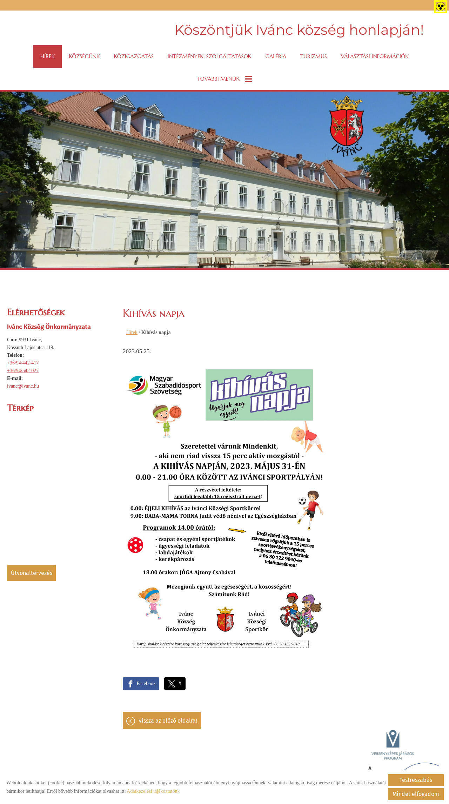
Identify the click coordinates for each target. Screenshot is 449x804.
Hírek (47, 56)
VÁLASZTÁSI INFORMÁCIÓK (375, 56)
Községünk (84, 56)
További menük (224, 78)
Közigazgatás (134, 56)
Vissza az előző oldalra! (168, 720)
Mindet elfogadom (416, 794)
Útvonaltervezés (31, 573)
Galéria (276, 56)
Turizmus (313, 56)
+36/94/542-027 (23, 370)
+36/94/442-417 (23, 363)
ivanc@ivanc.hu (23, 386)
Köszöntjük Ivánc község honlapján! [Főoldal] (299, 29)
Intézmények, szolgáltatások (210, 56)
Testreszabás (416, 780)
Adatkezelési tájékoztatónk (153, 791)
